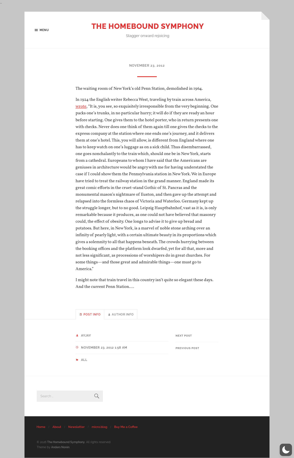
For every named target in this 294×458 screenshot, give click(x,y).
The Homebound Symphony (147, 26)
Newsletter (76, 427)
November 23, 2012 (147, 65)
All (84, 360)
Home (41, 427)
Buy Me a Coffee (126, 427)
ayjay (86, 335)
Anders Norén (60, 447)
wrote (81, 106)
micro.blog (99, 427)
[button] (286, 450)
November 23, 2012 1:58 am (104, 347)
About (56, 427)
